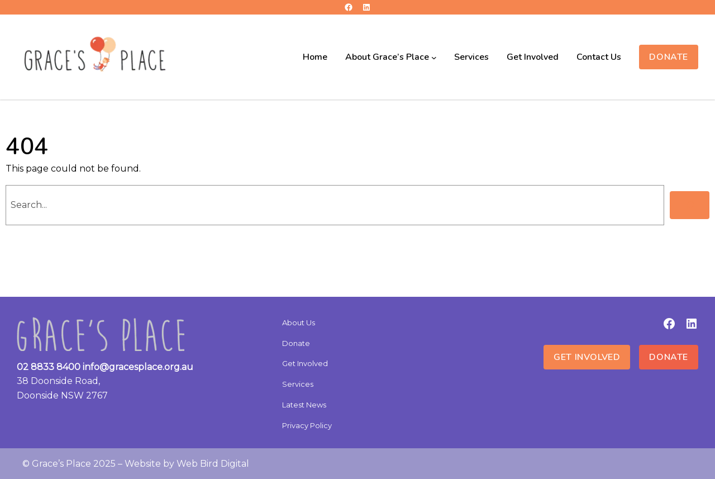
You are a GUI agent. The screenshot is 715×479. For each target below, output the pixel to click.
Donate (668, 57)
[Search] (689, 205)
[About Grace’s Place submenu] (434, 57)
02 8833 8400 (48, 367)
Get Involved (587, 357)
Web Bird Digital (213, 463)
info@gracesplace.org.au (138, 367)
